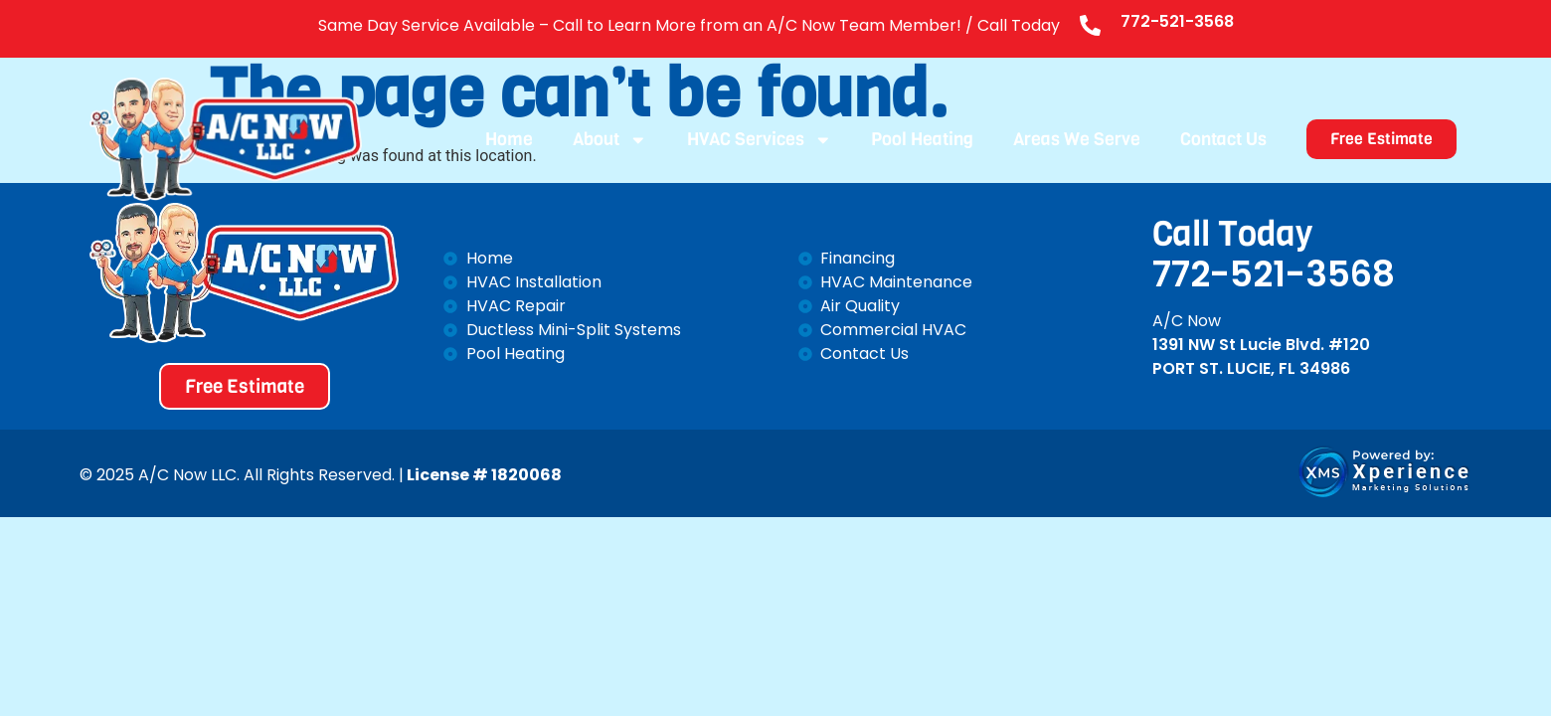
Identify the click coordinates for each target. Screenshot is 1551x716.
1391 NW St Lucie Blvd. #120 (1261, 344)
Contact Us (1223, 139)
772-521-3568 (1177, 21)
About (610, 139)
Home (509, 139)
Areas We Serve (1076, 139)
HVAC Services (759, 139)
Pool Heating (922, 139)
